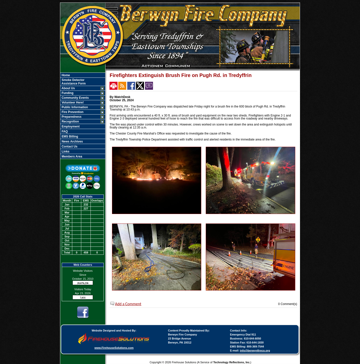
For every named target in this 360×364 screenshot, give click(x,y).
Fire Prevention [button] (72, 112)
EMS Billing (69, 136)
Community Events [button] (75, 98)
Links (65, 151)
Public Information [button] (74, 107)
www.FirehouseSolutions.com (114, 347)
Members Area (71, 156)
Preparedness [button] (71, 116)
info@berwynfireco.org (255, 350)
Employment (70, 126)
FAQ (64, 131)
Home (65, 75)
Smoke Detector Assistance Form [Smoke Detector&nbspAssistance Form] (73, 81)
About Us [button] (68, 88)
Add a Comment (128, 304)
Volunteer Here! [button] (72, 102)
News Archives (72, 141)
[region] (82, 116)
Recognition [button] (70, 121)
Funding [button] (67, 93)
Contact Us (69, 146)
